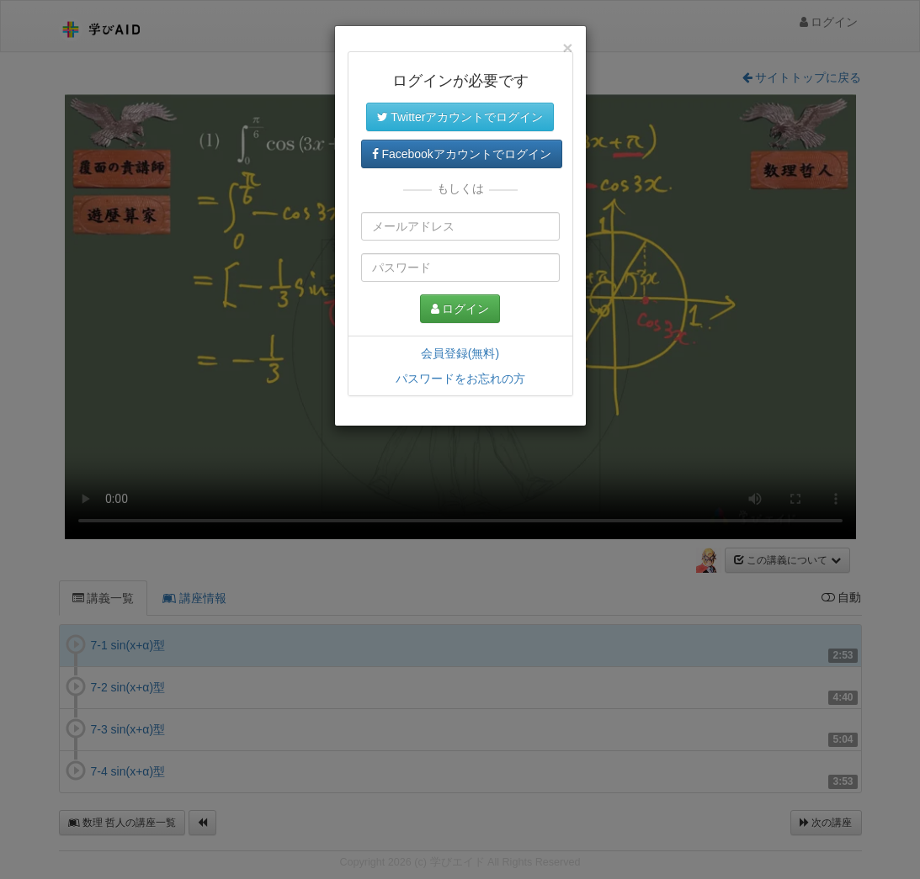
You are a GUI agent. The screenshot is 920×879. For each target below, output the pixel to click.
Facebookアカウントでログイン (461, 154)
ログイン (460, 308)
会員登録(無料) (460, 353)
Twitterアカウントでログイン (460, 117)
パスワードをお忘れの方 (460, 378)
